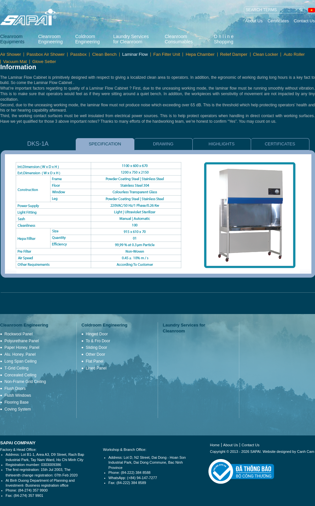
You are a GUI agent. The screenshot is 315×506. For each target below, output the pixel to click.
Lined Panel (96, 368)
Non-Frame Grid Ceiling (25, 381)
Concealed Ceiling (20, 375)
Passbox (78, 54)
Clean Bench (104, 54)
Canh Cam (305, 451)
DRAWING (163, 143)
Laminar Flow (135, 54)
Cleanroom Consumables (179, 39)
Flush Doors (15, 388)
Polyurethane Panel (22, 341)
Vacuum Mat (15, 62)
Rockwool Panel (19, 334)
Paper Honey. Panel (22, 347)
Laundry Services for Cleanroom (131, 39)
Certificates (278, 20)
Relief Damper (233, 54)
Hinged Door (97, 334)
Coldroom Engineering (87, 39)
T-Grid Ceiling (17, 368)
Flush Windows (18, 395)
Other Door (95, 354)
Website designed (277, 451)
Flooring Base (17, 402)
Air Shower (10, 54)
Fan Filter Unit (166, 54)
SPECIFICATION (105, 143)
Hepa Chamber (200, 54)
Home (215, 445)
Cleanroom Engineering (50, 39)
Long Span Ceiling (21, 361)
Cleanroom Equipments (12, 39)
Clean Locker (265, 54)
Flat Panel (95, 361)
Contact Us (304, 20)
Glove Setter (44, 62)
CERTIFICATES (280, 143)
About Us (254, 20)
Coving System (18, 409)
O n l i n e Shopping (224, 39)
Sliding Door (96, 347)
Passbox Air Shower (46, 54)
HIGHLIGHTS (221, 143)
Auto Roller (294, 54)
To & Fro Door (98, 341)
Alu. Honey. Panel (20, 354)
